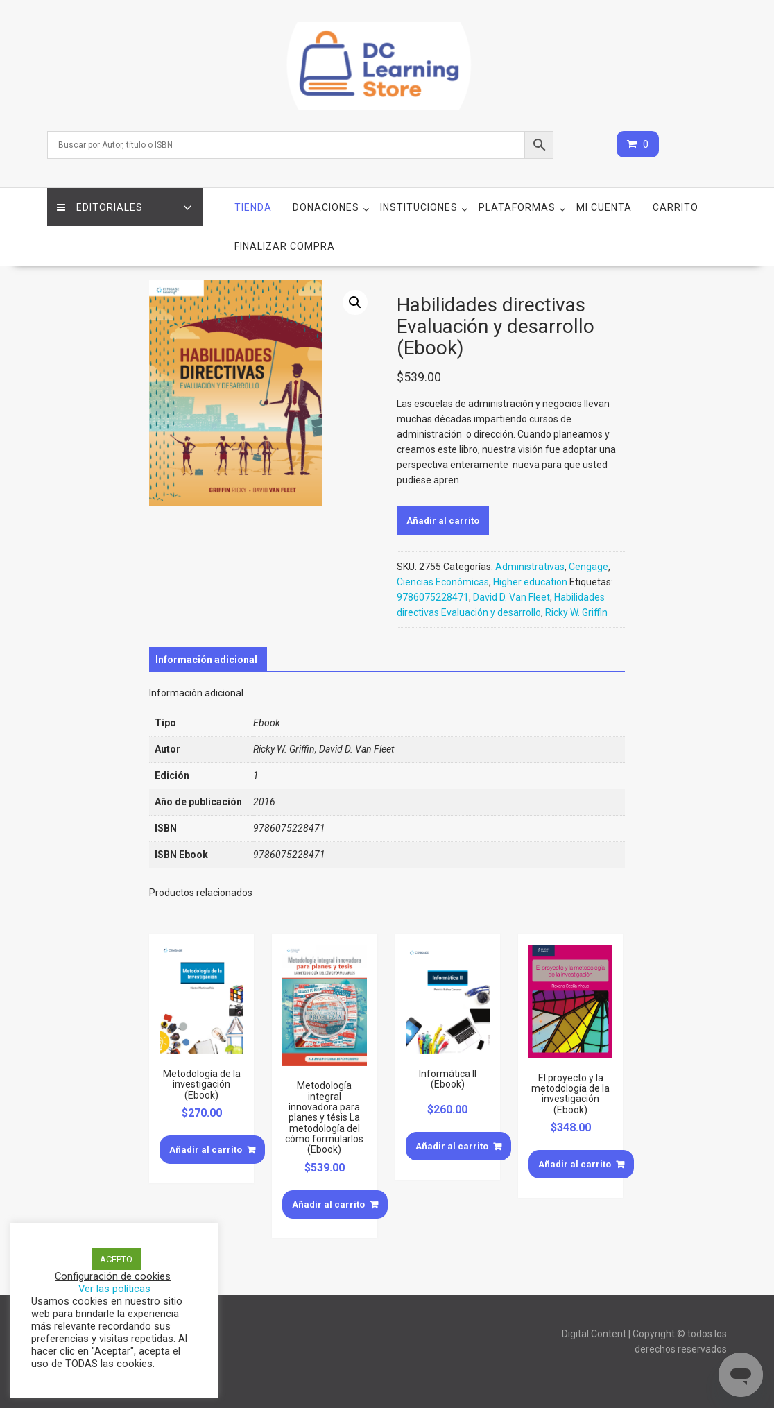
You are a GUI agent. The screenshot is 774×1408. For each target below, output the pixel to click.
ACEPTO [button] (116, 1259)
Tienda (253, 207)
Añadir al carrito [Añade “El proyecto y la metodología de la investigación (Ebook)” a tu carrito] (574, 1164)
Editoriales (101, 207)
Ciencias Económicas (443, 581)
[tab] (206, 659)
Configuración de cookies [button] (113, 1276)
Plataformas (517, 207)
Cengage (588, 566)
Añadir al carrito (442, 520)
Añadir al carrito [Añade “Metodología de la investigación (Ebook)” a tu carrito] (205, 1149)
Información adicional (206, 659)
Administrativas (530, 566)
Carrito (675, 207)
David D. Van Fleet (511, 597)
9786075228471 (433, 597)
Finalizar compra (284, 246)
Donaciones (326, 207)
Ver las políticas (114, 1288)
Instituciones (419, 207)
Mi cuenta (604, 207)
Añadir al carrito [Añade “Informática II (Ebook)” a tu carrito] (451, 1146)
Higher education (530, 581)
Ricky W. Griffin (576, 612)
